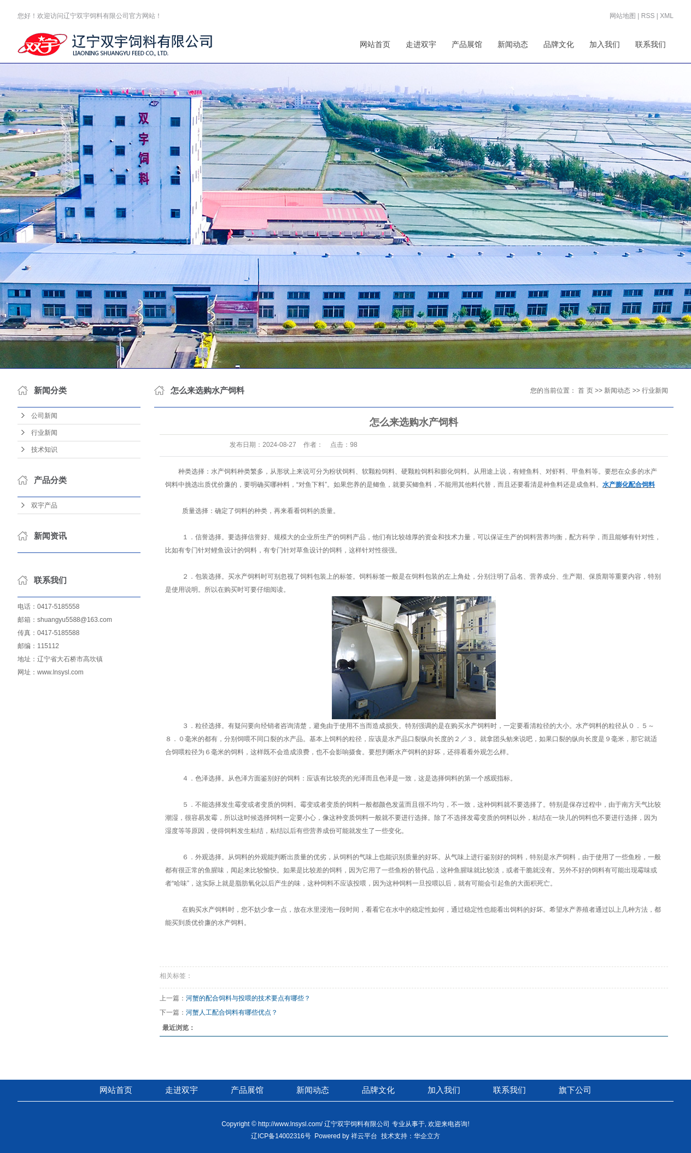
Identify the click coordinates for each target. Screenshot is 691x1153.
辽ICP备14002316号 (281, 1136)
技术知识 (44, 449)
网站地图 (623, 16)
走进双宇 (421, 44)
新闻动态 (512, 44)
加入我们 (604, 44)
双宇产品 (44, 505)
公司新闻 (44, 416)
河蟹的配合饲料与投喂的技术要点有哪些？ (248, 998)
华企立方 (427, 1136)
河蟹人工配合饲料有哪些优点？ (232, 1012)
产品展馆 (467, 44)
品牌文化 (558, 44)
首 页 (585, 390)
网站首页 (375, 44)
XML (667, 16)
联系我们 (650, 44)
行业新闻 (44, 432)
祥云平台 (364, 1136)
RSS (648, 16)
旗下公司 (575, 1089)
